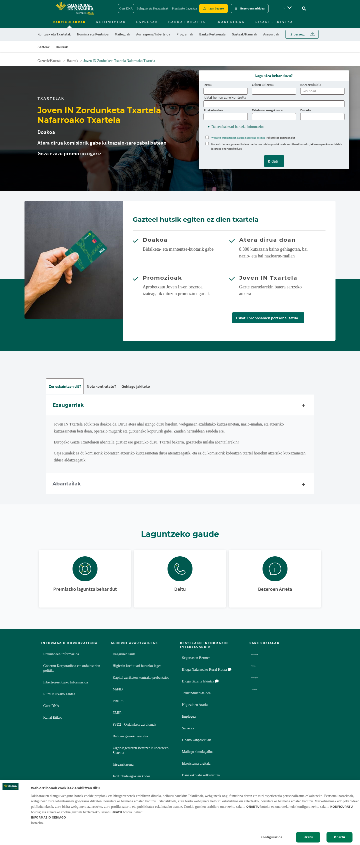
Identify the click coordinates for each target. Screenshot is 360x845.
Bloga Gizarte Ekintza (200, 682)
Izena (208, 85)
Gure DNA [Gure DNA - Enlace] (126, 8)
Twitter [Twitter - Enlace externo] (257, 666)
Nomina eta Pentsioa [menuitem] (92, 34)
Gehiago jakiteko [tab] (135, 386)
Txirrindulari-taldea (196, 693)
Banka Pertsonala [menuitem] (212, 34)
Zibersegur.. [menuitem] (299, 34)
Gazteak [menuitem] (44, 47)
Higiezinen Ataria (195, 705)
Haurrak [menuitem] (62, 47)
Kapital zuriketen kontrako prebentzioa (141, 678)
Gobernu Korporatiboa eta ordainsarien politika (71, 668)
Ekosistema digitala (196, 764)
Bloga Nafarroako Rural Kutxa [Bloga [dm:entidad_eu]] (207, 670)
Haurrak (72, 61)
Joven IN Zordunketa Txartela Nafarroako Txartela (119, 61)
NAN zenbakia (311, 85)
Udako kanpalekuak (196, 740)
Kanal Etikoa (52, 718)
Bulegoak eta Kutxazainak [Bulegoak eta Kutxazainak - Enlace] (152, 8)
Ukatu (308, 837)
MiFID (118, 690)
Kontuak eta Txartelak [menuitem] (54, 34)
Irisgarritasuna (123, 765)
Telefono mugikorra (267, 110)
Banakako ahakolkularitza (201, 776)
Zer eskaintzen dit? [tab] (65, 386)
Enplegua (189, 717)
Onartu (339, 837)
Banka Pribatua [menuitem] (187, 22)
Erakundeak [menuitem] (230, 22)
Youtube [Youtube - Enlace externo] (258, 690)
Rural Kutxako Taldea (59, 694)
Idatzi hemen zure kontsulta (225, 97)
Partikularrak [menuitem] (69, 22)
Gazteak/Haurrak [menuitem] (244, 34)
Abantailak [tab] (180, 485)
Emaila (305, 110)
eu (284, 7)
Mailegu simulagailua (198, 752)
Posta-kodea (213, 110)
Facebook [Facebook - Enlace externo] (259, 654)
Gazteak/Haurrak (50, 61)
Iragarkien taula (124, 654)
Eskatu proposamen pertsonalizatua (267, 317)
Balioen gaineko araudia (130, 737)
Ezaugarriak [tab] (180, 406)
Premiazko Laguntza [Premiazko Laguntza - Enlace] (184, 8)
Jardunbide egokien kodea (131, 777)
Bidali (273, 161)
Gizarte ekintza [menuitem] (274, 22)
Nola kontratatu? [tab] (101, 386)
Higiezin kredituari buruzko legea (137, 666)
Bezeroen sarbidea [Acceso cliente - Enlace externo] (252, 8)
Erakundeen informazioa (61, 654)
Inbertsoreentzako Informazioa (65, 683)
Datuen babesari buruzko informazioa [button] (238, 127)
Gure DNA (51, 706)
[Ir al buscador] (304, 8)
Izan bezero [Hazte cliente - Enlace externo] (216, 8)
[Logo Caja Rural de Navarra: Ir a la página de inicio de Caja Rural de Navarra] (74, 8)
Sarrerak (188, 729)
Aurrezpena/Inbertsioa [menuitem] (153, 34)
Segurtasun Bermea (196, 658)
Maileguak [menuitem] (122, 34)
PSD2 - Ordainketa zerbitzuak (134, 725)
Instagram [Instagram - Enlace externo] (260, 678)
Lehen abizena (263, 85)
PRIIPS (118, 701)
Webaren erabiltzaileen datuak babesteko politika (238, 137)
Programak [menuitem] (184, 34)
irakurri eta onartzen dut (253, 137)
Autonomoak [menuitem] (111, 22)
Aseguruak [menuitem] (271, 34)
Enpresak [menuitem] (147, 22)
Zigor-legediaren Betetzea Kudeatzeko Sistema (141, 750)
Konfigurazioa (271, 837)
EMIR (117, 713)
